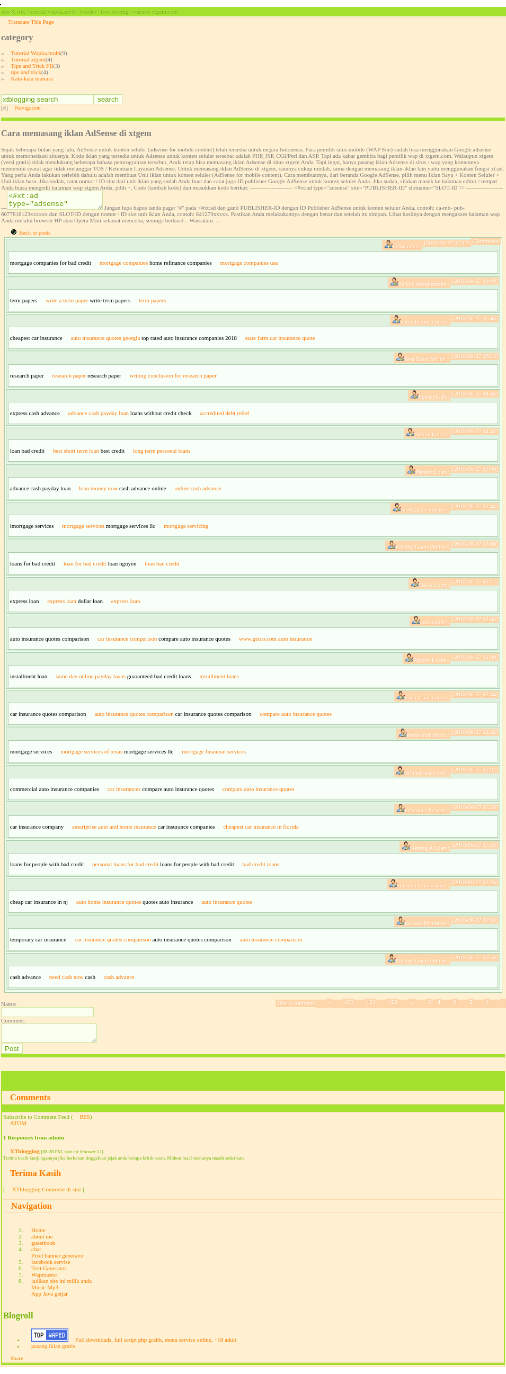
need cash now (66, 980)
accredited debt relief (224, 416)
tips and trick (26, 72)
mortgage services (83, 529)
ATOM (18, 1129)
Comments (30, 1104)
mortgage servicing (186, 529)
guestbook (43, 1249)
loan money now (98, 491)
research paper (69, 378)
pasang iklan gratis (53, 1352)
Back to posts (34, 235)
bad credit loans (260, 867)
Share (16, 1364)
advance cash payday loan (98, 416)
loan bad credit (162, 566)
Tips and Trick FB (32, 65)
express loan (61, 604)
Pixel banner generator (57, 1262)
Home (38, 1236)
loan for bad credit (85, 566)
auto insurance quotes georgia (105, 341)
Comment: (13, 1023)
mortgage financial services (214, 754)
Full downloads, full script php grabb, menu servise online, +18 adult (155, 1346)
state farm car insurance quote (280, 341)
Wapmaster (44, 1281)
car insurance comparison (127, 642)
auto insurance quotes (226, 905)
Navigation (28, 107)
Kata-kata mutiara (32, 78)
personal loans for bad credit (125, 867)
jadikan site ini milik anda (61, 1287)
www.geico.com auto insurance (275, 642)
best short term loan (76, 454)
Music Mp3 (44, 1293)
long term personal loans (161, 454)
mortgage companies (124, 266)
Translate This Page (31, 22)
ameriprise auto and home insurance (114, 830)
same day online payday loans (91, 679)
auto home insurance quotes (108, 905)
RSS (84, 1123)
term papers (152, 303)
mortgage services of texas (91, 754)
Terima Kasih (35, 1179)
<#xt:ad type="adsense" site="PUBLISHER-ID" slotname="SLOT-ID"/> (60, 202)
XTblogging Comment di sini (46, 1195)
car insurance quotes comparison (113, 942)
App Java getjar (49, 1300)
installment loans (219, 679)
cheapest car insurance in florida (260, 830)
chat (36, 1255)
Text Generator (48, 1274)
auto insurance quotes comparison (133, 717)
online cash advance (197, 491)
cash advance (119, 980)
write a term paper (67, 303)
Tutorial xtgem (28, 59)
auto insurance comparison (271, 942)
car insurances (124, 792)
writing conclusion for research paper (172, 378)
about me (42, 1243)
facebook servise (50, 1268)
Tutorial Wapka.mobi (35, 53)
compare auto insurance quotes (296, 717)
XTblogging (25, 1157)
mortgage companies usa (249, 266)
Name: (8, 1007)
